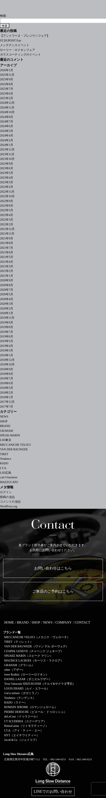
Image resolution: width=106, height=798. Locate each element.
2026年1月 (6, 70)
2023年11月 (7, 154)
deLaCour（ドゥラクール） (21, 716)
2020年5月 (6, 294)
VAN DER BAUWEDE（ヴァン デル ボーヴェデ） (36, 646)
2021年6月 (6, 252)
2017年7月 (6, 406)
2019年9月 (6, 322)
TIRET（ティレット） (18, 641)
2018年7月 (6, 378)
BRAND (5, 426)
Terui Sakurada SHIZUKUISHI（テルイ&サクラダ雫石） (40, 683)
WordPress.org (8, 506)
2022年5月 (6, 210)
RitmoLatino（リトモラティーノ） (26, 725)
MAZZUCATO (9, 482)
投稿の (7, 497)
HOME (9, 622)
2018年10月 (7, 364)
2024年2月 (6, 140)
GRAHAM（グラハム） (19, 665)
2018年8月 (6, 373)
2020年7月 (6, 289)
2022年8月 (6, 205)
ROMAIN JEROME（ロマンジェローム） (30, 707)
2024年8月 (6, 117)
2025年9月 (6, 79)
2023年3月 (6, 182)
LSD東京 (5, 440)
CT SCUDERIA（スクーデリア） (25, 721)
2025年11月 (7, 74)
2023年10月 (7, 158)
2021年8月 (6, 243)
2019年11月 (7, 317)
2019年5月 (6, 341)
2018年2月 (6, 392)
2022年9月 (6, 201)
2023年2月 (6, 186)
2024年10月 (7, 112)
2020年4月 (6, 299)
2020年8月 (6, 285)
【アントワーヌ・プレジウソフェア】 (25, 35)
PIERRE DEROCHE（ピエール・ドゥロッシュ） (35, 711)
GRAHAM (6, 430)
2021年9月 (6, 238)
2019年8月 (6, 327)
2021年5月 (6, 257)
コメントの (10, 501)
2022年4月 (6, 215)
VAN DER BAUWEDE (14, 449)
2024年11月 (7, 107)
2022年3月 (6, 219)
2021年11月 (7, 233)
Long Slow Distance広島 (18, 754)
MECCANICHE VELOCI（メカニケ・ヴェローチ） (37, 637)
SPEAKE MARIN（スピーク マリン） (28, 655)
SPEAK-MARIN (10, 435)
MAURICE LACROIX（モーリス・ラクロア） (33, 660)
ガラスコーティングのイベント (20, 54)
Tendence (5, 458)
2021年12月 (7, 229)
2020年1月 (6, 313)
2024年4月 (6, 135)
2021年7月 (6, 247)
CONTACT (82, 622)
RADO (4, 463)
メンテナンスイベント (14, 45)
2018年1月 (6, 397)
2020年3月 (6, 303)
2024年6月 (6, 126)
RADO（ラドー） (15, 702)
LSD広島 (5, 472)
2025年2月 (6, 98)
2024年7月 (6, 121)
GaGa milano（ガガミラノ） (22, 693)
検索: (3, 15)
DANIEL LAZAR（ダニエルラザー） (28, 679)
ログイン (6, 492)
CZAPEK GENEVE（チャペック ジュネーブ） (34, 651)
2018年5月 (6, 387)
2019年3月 (6, 350)
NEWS (4, 416)
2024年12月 (7, 102)
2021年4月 (6, 261)
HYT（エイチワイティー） (21, 735)
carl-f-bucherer (9, 477)
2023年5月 (6, 172)
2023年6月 (6, 168)
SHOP (4, 421)
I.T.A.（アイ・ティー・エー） (23, 730)
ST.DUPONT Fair (10, 40)
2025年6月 (6, 93)
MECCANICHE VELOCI (15, 444)
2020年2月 (6, 308)
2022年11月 (7, 191)
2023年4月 (6, 177)
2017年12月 (7, 401)
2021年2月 (6, 271)
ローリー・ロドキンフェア (17, 50)
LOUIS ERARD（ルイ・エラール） (27, 688)
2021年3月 (6, 266)
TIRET (4, 454)
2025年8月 (6, 84)
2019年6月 (6, 336)
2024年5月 (6, 131)
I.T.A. (3, 468)
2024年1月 (6, 144)
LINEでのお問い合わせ (53, 791)
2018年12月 (7, 359)
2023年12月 (7, 149)
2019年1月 (6, 355)
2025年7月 (6, 88)
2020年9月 (6, 280)
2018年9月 (6, 369)
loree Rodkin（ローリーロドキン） (26, 674)
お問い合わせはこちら (53, 568)
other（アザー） (14, 669)
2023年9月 (6, 163)
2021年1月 (6, 275)
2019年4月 (6, 345)
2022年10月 (7, 196)
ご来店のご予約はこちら (53, 591)
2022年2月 (6, 224)
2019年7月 (6, 331)
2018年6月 (6, 383)
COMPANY (63, 622)
